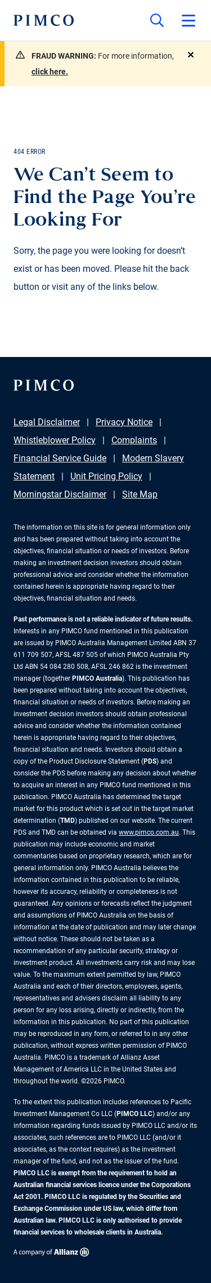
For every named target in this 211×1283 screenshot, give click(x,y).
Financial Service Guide (60, 458)
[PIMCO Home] (44, 20)
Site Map (140, 494)
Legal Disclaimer (47, 422)
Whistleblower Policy (55, 440)
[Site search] (157, 20)
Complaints (134, 440)
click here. (50, 71)
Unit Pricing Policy (106, 476)
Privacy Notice (124, 422)
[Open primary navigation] (188, 20)
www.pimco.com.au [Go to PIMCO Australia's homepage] (149, 832)
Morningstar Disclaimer (60, 494)
